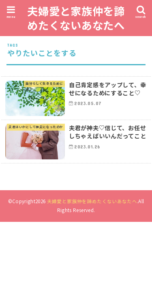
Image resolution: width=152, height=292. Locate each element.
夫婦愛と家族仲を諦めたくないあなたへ (76, 18)
